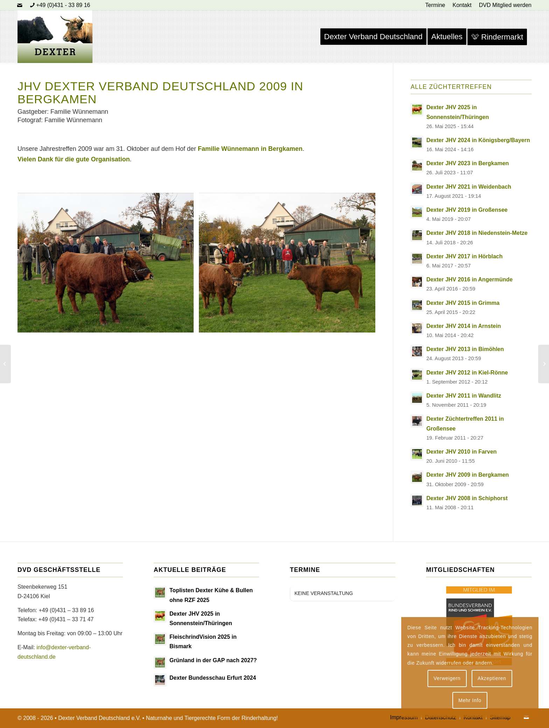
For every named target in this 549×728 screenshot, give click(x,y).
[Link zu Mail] (19, 5)
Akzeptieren (492, 678)
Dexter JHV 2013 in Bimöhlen (465, 349)
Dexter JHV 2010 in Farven (461, 452)
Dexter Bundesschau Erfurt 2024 (212, 678)
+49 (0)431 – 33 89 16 (66, 610)
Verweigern (446, 678)
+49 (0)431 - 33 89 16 (63, 5)
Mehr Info (469, 700)
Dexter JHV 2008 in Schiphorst (467, 498)
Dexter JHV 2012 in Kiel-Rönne (467, 373)
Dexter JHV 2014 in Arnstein (463, 326)
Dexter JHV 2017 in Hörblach (464, 256)
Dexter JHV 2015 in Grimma (463, 303)
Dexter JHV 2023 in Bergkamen (467, 163)
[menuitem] (435, 5)
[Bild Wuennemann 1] (289, 266)
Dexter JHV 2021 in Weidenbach (468, 187)
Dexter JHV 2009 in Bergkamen (467, 475)
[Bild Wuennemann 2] (108, 266)
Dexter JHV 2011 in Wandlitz (463, 396)
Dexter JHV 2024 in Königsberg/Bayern (478, 140)
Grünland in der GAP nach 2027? (213, 660)
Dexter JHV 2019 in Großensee (467, 210)
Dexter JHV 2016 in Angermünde (469, 279)
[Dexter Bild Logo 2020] (55, 36)
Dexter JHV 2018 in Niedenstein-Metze (477, 233)
